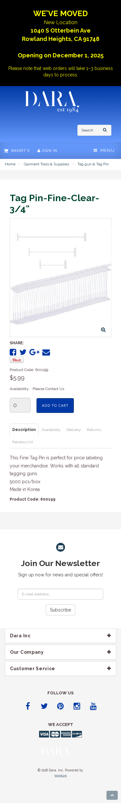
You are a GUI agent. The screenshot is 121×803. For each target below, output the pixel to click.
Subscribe (60, 609)
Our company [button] (27, 652)
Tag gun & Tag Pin (93, 164)
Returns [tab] (94, 429)
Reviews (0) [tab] (22, 442)
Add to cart (55, 405)
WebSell (60, 776)
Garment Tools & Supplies (46, 164)
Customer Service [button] (32, 668)
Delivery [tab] (73, 429)
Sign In (47, 150)
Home (10, 164)
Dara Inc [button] (20, 635)
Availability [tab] (51, 429)
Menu (104, 150)
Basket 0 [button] (17, 150)
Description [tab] (24, 429)
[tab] (60, 636)
